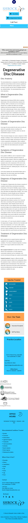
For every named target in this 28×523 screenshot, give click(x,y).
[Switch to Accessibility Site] (14, 2)
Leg (10, 306)
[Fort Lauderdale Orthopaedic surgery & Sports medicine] (14, 9)
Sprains (5, 433)
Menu (13, 26)
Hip (10, 298)
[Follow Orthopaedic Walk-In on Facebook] (3, 497)
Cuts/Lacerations (7, 443)
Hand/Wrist (13, 291)
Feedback (24, 517)
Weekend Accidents (8, 452)
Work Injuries (6, 450)
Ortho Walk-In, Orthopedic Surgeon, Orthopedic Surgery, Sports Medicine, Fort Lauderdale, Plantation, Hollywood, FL (14, 62)
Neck (10, 295)
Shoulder (12, 284)
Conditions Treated (16, 63)
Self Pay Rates (16, 332)
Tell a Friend (8, 518)
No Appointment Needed (15, 18)
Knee (10, 302)
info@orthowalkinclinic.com (15, 365)
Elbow (11, 287)
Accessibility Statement (17, 518)
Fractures (5, 435)
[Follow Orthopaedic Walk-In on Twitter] (6, 497)
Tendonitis (6, 441)
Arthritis (5, 446)
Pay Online (15, 13)
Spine (23, 63)
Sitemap (19, 517)
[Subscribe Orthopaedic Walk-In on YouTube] (9, 497)
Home (2, 517)
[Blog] (12, 497)
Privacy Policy (13, 517)
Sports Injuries (6, 448)
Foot (10, 309)
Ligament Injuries (7, 439)
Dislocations (6, 437)
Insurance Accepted (17, 325)
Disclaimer (6, 517)
